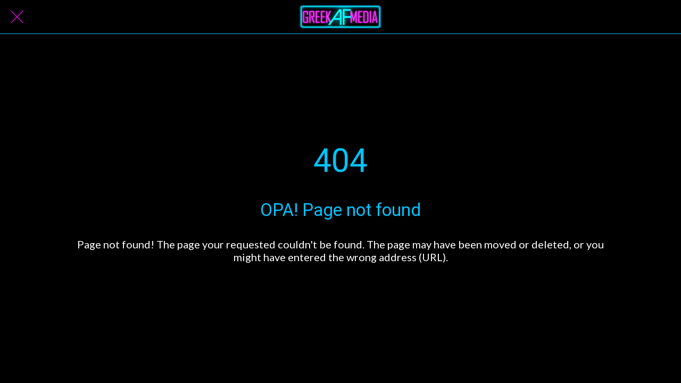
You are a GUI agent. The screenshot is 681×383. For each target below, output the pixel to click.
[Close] (17, 17)
